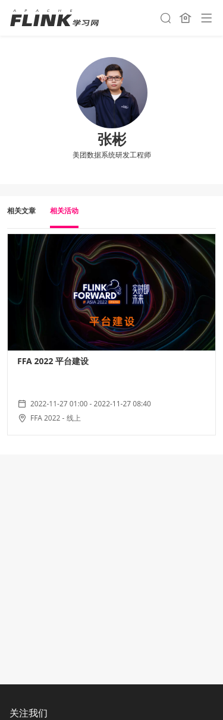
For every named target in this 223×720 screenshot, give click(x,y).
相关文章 (21, 211)
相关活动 (64, 211)
